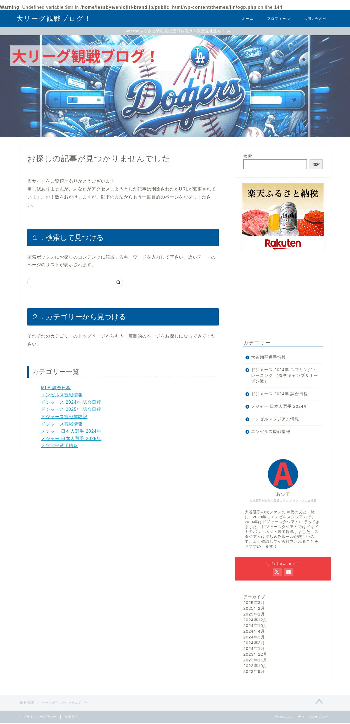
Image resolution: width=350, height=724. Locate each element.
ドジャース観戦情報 (62, 424)
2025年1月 (254, 614)
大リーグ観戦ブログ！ (54, 18)
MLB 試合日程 (56, 388)
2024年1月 (254, 649)
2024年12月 (255, 620)
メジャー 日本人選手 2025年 (71, 439)
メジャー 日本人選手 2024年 (71, 432)
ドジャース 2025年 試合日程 (71, 410)
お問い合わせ (315, 18)
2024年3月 (254, 637)
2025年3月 (254, 603)
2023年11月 (255, 660)
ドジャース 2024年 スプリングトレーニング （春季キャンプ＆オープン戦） (281, 376)
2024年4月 (254, 632)
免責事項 (71, 717)
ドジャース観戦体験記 (64, 417)
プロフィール (278, 18)
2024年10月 (255, 626)
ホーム (247, 18)
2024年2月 (254, 643)
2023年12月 (255, 655)
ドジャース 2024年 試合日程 (71, 403)
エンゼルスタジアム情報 (275, 419)
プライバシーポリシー (40, 717)
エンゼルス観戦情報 (62, 395)
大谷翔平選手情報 (59, 446)
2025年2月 (254, 609)
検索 (247, 157)
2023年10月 (255, 666)
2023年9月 (254, 672)
